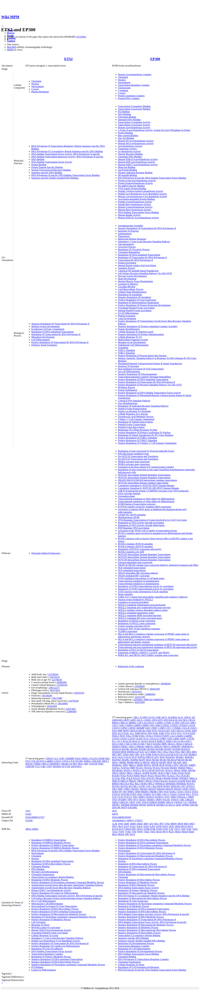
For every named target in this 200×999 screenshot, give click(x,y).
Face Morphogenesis (128, 403)
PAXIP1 (116, 775)
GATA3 (57, 761)
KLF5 (135, 757)
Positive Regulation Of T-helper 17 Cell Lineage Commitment (147, 443)
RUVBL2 (133, 786)
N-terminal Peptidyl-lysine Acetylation (136, 308)
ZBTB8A (160, 805)
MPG (125, 765)
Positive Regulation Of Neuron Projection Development (144, 305)
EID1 (194, 730)
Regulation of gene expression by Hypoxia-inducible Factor (146, 451)
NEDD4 (181, 768)
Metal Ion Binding (126, 167)
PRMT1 (141, 781)
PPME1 (38, 764)
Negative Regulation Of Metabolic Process (138, 927)
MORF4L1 (117, 765)
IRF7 (120, 754)
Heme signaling (125, 594)
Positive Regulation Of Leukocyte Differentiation (54, 893)
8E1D (159, 831)
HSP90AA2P (133, 752)
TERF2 (141, 797)
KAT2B (170, 754)
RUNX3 (124, 786)
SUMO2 (147, 794)
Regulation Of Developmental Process (136, 943)
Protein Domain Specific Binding (47, 167)
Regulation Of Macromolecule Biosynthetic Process (142, 898)
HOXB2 (134, 749)
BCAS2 (178, 720)
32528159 (61, 685)
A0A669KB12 (119, 820)
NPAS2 (177, 770)
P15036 (29, 820)
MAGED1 (170, 757)
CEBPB (137, 725)
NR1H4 (191, 770)
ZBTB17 (116, 805)
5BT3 (114, 826)
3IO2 (156, 824)
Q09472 (130, 820)
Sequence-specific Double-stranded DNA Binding (54, 178)
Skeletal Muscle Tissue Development (135, 281)
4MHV (35, 829)
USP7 (49, 766)
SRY (161, 791)
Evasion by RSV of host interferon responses (139, 628)
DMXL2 (86, 758)
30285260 (51, 706)
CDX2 (122, 725)
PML (123, 778)
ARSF (133, 720)
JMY (137, 754)
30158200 (46, 695)
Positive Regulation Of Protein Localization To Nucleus (144, 432)
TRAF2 (142, 799)
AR (193, 717)
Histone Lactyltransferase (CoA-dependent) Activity (142, 196)
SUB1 (139, 794)
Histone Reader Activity (129, 215)
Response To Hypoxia (128, 231)
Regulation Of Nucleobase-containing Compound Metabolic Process (63, 917)
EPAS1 (143, 733)
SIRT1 (121, 789)
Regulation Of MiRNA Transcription (48, 840)
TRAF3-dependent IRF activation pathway (138, 573)
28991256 (148, 699)
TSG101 (166, 799)
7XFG (153, 831)
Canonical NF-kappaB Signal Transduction (138, 270)
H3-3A (177, 741)
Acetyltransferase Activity (130, 146)
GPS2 (170, 738)
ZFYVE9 (66, 766)
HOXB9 (176, 749)
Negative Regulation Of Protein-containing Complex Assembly (148, 326)
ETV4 (186, 733)
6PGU (140, 829)
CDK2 (193, 722)
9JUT (132, 834)
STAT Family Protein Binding (132, 188)
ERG (107, 758)
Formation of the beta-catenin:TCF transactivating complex (146, 467)
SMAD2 (144, 789)
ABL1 (136, 717)
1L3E (114, 824)
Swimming (123, 347)
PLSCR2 (116, 778)
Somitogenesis (125, 233)
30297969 (139, 702)
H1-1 (114, 741)
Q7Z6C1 (139, 820)
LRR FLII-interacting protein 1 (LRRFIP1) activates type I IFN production (153, 491)
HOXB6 (159, 749)
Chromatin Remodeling (129, 252)
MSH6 (140, 765)
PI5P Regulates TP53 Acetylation (133, 528)
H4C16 (136, 744)
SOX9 (115, 791)
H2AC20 (127, 741)
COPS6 (131, 728)
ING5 (177, 752)
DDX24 (134, 730)
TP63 (129, 799)
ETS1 (28, 761)
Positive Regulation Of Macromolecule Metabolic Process (58, 914)
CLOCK (191, 725)
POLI (143, 778)
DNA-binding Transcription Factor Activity (51, 162)
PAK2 (175, 773)
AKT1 (164, 717)
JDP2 (132, 754)
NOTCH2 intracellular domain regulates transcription (143, 483)
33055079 (78, 693)
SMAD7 (178, 789)
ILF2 (142, 752)
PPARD (167, 778)
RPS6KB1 (171, 783)
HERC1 (125, 746)
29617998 (56, 698)
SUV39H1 (157, 794)
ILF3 (147, 752)
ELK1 (126, 733)
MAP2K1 (189, 757)
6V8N (159, 829)
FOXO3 (157, 736)
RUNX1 (191, 783)
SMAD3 (152, 789)
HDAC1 (172, 744)
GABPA (179, 736)
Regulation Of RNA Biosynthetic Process (50, 864)
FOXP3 (165, 736)
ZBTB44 (57, 766)
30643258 (154, 689)
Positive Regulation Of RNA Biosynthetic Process (55, 909)
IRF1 (183, 752)
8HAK (121, 834)
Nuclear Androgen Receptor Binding (135, 172)
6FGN (184, 826)
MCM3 (163, 760)
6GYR (115, 829)
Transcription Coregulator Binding (134, 106)
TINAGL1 (182, 797)
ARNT (126, 720)
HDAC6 (188, 744)
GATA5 (123, 738)
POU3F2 (151, 778)
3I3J (151, 824)
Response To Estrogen (128, 366)
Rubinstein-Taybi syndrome (131, 666)
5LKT (126, 826)
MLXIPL (177, 762)
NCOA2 (148, 768)
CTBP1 (154, 728)
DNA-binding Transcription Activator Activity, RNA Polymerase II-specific (67, 895)
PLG (178, 775)
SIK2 (114, 789)
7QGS (177, 829)
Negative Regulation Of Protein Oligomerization (141, 334)
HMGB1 (140, 746)
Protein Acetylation (127, 262)
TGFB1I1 (159, 797)
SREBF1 (145, 791)
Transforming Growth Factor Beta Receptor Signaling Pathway (61, 887)
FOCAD (35, 761)
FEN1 (122, 736)
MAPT (142, 760)
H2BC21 (161, 741)
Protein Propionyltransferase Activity (135, 183)
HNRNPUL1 (187, 746)
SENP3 (166, 786)
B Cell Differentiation (128, 313)
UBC (43, 766)
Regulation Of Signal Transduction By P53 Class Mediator (145, 435)
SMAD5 (169, 789)
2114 (27, 811)
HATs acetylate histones (129, 493)
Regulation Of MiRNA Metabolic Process (51, 842)
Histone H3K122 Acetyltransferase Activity (138, 217)
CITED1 (165, 725)
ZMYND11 (76, 766)
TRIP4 (158, 799)
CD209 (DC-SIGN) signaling (132, 514)
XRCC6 (170, 802)
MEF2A (138, 762)
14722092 (80, 37)
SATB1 (142, 786)
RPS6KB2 (181, 783)
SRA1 (81, 764)
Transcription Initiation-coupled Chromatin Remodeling (144, 377)
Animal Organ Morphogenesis (132, 292)
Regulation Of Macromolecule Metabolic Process (141, 893)
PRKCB (116, 781)
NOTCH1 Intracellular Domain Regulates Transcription (144, 475)
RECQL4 (124, 783)
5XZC (171, 826)
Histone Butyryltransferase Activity (134, 209)
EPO (150, 733)
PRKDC (133, 781)
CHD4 (157, 725)
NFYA (145, 770)
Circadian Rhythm (126, 286)
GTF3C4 (65, 761)
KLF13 (121, 757)
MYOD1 (184, 765)
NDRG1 (87, 761)
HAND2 (157, 744)
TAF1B (181, 794)
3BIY (146, 824)
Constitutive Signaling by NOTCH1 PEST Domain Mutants (146, 485)
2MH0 (133, 824)
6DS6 (177, 826)
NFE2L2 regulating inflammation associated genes (142, 605)
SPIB (137, 791)
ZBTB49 (134, 805)
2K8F (126, 824)
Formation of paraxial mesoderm (133, 602)
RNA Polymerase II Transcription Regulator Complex (143, 959)
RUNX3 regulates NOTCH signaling (135, 544)
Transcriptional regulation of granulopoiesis (138, 581)
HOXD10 (185, 749)
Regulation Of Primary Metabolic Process (51, 956)
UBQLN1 (124, 802)
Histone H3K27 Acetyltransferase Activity (138, 164)
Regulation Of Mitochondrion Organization (138, 302)
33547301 (70, 709)
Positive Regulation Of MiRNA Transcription (52, 845)
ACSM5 (143, 717)
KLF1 (115, 757)
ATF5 (160, 720)
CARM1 (159, 722)
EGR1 (188, 730)
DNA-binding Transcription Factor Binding (138, 212)
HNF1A (167, 746)
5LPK (152, 826)
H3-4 (183, 741)
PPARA (159, 778)
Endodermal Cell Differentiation (133, 345)
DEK (148, 730)
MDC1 (115, 762)
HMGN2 (158, 746)
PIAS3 (158, 775)
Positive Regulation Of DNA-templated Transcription (143, 379)
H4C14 (129, 744)
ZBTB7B (151, 805)
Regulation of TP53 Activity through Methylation (141, 525)
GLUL (146, 738)
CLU (56, 758)
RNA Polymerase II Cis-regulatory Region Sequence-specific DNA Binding (67, 151)
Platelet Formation (126, 316)
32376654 (53, 674)
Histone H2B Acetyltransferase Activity (136, 162)
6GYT (122, 829)
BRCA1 (124, 722)
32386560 (71, 711)
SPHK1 (130, 791)
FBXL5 (115, 736)
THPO (173, 797)
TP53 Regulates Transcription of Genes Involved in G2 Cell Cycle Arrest (152, 520)
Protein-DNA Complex (129, 98)
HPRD (10, 49)
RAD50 (182, 781)
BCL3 (186, 720)
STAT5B (93, 764)
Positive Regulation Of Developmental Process (140, 951)
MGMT (162, 762)
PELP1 (143, 775)
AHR (158, 717)
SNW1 (192, 789)
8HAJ (115, 834)
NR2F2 (122, 773)
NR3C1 (105, 761)
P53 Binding (124, 111)
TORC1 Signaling (126, 350)
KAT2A (162, 754)
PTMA (156, 781)
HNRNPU (176, 746)
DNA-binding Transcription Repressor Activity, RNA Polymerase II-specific (67, 156)
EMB (137, 733)
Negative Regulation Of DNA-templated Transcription (57, 959)
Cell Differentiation (40, 339)
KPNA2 (142, 757)
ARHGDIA (117, 720)
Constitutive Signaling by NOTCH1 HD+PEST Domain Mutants (148, 488)
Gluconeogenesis (126, 244)
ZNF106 (194, 805)
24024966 (62, 703)
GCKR (139, 738)
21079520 (73, 701)
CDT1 (115, 725)
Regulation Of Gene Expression (133, 901)
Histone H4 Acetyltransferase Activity (136, 143)
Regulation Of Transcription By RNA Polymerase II (55, 334)
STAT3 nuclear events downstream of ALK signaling (143, 591)
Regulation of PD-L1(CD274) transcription (138, 650)
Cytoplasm (123, 90)
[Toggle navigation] (2, 26)
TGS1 (167, 797)
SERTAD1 (176, 786)
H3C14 (115, 744)
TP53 (114, 799)
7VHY (121, 831)
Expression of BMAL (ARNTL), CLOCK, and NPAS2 (144, 652)
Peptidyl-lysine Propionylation (132, 408)
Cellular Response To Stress (131, 964)
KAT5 (177, 754)
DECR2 (142, 730)
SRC (86, 764)
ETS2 (68, 59)
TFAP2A (150, 797)
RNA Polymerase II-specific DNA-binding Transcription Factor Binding (65, 175)
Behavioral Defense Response (132, 239)
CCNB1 (167, 722)
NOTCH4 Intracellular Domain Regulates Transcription (144, 560)
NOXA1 (169, 770)
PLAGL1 (171, 775)
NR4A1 (138, 773)
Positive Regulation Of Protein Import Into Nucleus (142, 355)
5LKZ (146, 826)
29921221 (53, 687)
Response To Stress (40, 925)
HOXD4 (116, 752)
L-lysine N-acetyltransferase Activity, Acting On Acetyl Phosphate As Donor (154, 130)
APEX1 (187, 717)
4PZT (192, 824)
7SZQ (195, 829)
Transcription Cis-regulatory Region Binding (52, 877)
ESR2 (161, 733)
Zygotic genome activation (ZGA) (134, 626)
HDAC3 (180, 744)
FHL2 (129, 736)
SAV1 (149, 786)
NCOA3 (156, 768)
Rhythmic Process (126, 387)
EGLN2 (94, 758)
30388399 (61, 682)
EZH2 (192, 733)
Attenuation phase (126, 496)
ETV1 (180, 733)
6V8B (146, 829)
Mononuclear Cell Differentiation (47, 903)
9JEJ (127, 834)
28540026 (165, 683)
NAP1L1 (116, 768)
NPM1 (184, 770)
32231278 (139, 697)
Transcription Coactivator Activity (134, 125)
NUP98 (145, 773)
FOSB (135, 736)
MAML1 (180, 757)
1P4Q (120, 824)
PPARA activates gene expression (134, 461)
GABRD (49, 761)
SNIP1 (185, 789)
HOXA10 (116, 749)
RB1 (194, 781)
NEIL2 (189, 768)
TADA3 (174, 794)
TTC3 (37, 766)
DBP (120, 730)
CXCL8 (185, 728)
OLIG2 (161, 773)
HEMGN (116, 746)
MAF (162, 757)
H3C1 (189, 741)
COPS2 (123, 728)
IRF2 (188, 752)
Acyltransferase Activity (129, 151)
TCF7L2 (128, 797)
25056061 (138, 699)
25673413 (54, 677)
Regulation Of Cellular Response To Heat (137, 430)
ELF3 (120, 733)
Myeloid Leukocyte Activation (45, 927)
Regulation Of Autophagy (130, 294)
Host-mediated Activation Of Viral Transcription (141, 369)
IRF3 (194, 752)
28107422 (54, 690)
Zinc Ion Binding (126, 138)
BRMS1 (132, 722)
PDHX (137, 775)
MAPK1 (126, 760)
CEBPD (145, 725)
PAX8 (187, 773)
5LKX (139, 826)
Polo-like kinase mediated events (133, 453)
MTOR (155, 765)
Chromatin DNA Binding (130, 156)
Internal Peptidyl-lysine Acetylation (134, 310)
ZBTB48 (125, 805)
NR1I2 (115, 773)
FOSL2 (149, 736)
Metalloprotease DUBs (129, 517)
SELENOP (157, 786)
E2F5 (173, 730)
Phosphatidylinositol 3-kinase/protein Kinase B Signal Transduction (150, 363)
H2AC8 (152, 741)
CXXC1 (193, 728)
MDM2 (122, 762)
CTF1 (168, 728)
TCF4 (121, 797)
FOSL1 (142, 736)
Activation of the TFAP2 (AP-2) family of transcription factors (147, 530)
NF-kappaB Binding (127, 175)
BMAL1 (116, 722)
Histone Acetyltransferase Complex (134, 74)
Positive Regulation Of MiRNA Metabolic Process (55, 848)
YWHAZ (178, 802)
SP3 (125, 791)
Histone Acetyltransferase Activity (134, 127)
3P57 (161, 824)
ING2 (166, 752)
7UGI (114, 831)
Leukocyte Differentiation (43, 970)
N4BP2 (192, 765)
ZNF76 (124, 807)
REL (132, 783)
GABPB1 (188, 736)
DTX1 (155, 730)
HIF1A (132, 746)
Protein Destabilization (129, 329)
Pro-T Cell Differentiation (43, 901)
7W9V (140, 831)
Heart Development (127, 278)
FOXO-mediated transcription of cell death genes (141, 578)
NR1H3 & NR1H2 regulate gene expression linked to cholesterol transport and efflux (158, 565)
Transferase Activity (127, 148)
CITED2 (174, 725)
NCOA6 (165, 768)
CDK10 (49, 758)
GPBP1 (163, 738)
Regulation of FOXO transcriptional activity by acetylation (146, 586)
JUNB (148, 754)
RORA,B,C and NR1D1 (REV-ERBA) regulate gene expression (148, 655)
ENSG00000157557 (35, 817)
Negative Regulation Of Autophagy (134, 297)
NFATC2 (137, 770)
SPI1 (74, 764)
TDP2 (100, 764)
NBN (132, 768)
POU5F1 (29, 764)
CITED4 (183, 725)
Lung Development (127, 318)
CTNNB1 (176, 728)
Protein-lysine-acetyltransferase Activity (137, 180)
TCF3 (115, 797)
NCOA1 (140, 768)
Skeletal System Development (45, 326)
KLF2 (128, 757)
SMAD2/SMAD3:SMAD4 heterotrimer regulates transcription (147, 480)
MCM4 (181, 760)
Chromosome (124, 87)
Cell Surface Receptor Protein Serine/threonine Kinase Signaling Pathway (66, 898)
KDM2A (193, 754)
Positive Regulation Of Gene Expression (137, 300)
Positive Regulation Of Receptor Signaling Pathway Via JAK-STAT (150, 384)
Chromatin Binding (127, 117)
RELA (138, 783)
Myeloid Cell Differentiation (44, 872)
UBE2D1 (189, 799)
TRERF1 (150, 799)
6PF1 (134, 829)
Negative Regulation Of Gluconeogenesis (137, 374)
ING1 (159, 752)
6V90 (165, 829)
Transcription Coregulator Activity (134, 122)
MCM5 (188, 760)
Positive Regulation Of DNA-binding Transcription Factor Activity (149, 392)
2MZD (139, 824)
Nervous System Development (132, 276)
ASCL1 (140, 720)
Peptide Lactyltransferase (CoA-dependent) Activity (142, 194)
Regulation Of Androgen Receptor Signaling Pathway (143, 406)
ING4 (171, 752)
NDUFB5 (96, 761)
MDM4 (130, 762)
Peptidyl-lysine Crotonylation (132, 424)
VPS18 (145, 802)
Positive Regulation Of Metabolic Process (51, 919)
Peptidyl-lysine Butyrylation (131, 427)
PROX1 (149, 781)
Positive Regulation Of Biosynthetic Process (139, 879)
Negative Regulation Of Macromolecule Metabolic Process (146, 925)
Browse (10, 33)
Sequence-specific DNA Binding (46, 172)
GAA (172, 736)
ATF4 (154, 720)
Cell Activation (38, 922)
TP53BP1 (122, 799)
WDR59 (153, 802)
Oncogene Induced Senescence (45, 553)
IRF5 (114, 754)
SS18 (166, 791)
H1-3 (120, 741)
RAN (188, 781)
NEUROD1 (117, 770)
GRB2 (176, 738)
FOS (42, 761)
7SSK (188, 829)
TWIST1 (175, 799)
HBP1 (164, 744)
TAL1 (188, 794)
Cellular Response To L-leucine (133, 414)
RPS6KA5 (160, 783)
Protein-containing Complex (131, 95)
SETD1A (190, 786)
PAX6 (181, 773)
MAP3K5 (116, 760)
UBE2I (115, 802)
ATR (165, 720)
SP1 (120, 791)
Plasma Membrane (40, 91)
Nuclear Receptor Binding (130, 154)
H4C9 (149, 744)
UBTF (132, 802)
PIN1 (163, 775)
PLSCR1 (185, 775)
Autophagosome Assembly (130, 225)
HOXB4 (151, 749)
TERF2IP (29, 766)
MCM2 (155, 760)
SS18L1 (173, 791)
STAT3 (195, 791)
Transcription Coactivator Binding (134, 109)
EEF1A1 (180, 730)
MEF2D (154, 762)
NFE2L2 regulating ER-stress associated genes (140, 618)
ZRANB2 (132, 807)
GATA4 (115, 738)
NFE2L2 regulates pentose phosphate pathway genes (143, 610)
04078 (115, 814)
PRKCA (193, 778)
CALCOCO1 (148, 722)
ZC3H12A (170, 805)
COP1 (62, 758)
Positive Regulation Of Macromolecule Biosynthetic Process (146, 874)
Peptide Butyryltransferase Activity (134, 204)
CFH (151, 725)
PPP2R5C (184, 778)
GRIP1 (183, 738)
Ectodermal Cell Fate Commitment (47, 329)
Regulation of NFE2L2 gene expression (136, 620)
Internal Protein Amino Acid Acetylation (137, 265)
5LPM (159, 826)
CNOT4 (116, 728)
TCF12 (195, 794)
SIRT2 (127, 789)
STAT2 (187, 791)
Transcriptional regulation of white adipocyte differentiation (146, 499)
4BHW (173, 824)
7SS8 (182, 829)
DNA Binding (37, 159)
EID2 (114, 733)
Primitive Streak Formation (44, 345)
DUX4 (161, 730)
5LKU (133, 826)
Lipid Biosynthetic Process (130, 289)
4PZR (180, 824)
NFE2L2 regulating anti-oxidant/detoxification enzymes (144, 607)
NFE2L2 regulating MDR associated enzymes (139, 615)
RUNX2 (116, 786)
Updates (11, 41)
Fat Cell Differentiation (129, 371)
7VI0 (133, 831)
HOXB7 (168, 749)
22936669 (139, 686)
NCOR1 (79, 761)
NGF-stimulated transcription (132, 567)
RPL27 (151, 783)
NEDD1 (173, 768)
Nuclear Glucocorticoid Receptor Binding (51, 170)
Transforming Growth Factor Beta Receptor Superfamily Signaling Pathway (67, 885)
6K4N (128, 829)
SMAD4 (161, 789)
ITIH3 (126, 754)
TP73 (135, 799)
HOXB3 (142, 749)
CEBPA (128, 725)
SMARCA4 (66, 764)
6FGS (190, 826)
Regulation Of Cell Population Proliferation (138, 967)
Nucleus (35, 84)
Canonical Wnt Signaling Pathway (134, 400)
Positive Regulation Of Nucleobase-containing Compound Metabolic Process (67, 882)
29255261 (136, 691)
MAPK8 (134, 760)
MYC (176, 765)
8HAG (178, 831)
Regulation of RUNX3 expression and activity (139, 549)
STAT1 (180, 791)
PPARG (175, 778)
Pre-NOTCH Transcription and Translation (138, 456)
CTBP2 (161, 728)
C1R (139, 722)
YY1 (185, 802)
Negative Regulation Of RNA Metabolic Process (141, 917)
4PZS (186, 824)
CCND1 (176, 722)
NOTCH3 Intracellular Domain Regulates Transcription (144, 554)
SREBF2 (154, 791)
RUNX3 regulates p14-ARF (131, 552)
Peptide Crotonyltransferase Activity (135, 202)
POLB (129, 778)
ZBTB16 (192, 802)
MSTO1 (147, 765)
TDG (135, 797)
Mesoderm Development (43, 337)
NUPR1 (153, 773)
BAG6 (171, 720)
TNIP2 (191, 797)
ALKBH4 (172, 717)
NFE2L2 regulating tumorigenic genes (136, 613)
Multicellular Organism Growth (133, 339)
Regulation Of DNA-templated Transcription (52, 331)
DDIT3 (126, 730)
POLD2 (136, 778)
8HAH (185, 831)
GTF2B (190, 738)
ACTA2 (151, 717)
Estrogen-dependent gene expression (135, 562)
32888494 (149, 694)
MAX (148, 760)
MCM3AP (172, 760)
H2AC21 (136, 741)
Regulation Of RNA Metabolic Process (49, 879)
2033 (114, 811)
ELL (132, 733)
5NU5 (165, 826)
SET (183, 786)
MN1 (185, 762)
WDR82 (161, 802)
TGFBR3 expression (127, 631)
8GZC (171, 831)
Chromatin (36, 81)
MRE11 (132, 765)
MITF (169, 762)
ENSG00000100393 (121, 817)
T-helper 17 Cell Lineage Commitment (136, 419)
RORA (144, 783)
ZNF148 (116, 807)
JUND (155, 754)
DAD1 (78, 758)
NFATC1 (128, 770)
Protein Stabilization (127, 390)
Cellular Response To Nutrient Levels (135, 331)
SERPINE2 (55, 764)
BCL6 (192, 720)
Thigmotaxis (124, 236)
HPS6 (123, 752)
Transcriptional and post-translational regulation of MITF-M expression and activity (157, 644)
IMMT (153, 752)
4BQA (28, 829)
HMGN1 (149, 746)
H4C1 (122, 744)
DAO (114, 730)
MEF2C (146, 762)
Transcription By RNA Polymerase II (135, 260)
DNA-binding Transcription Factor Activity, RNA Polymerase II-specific (65, 154)
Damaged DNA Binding (129, 119)
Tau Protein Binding (127, 170)
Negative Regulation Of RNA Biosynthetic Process (55, 962)
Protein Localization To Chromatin (134, 411)
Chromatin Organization (42, 874)
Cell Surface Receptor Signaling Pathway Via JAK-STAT (145, 273)
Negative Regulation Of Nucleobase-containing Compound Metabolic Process (68, 964)
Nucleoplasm (37, 86)
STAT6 (133, 794)
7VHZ (128, 831)
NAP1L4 (125, 768)
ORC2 (168, 773)
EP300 (155, 59)
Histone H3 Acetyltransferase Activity (136, 141)
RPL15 (45, 764)
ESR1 (155, 733)
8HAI (191, 831)
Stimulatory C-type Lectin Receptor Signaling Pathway (144, 241)
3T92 (167, 824)
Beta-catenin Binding (128, 135)
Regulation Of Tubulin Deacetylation (135, 422)
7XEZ (146, 831)
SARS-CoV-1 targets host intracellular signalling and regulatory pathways (153, 597)
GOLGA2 (154, 738)
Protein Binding (38, 164)
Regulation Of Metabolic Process (133, 906)
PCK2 (123, 775)
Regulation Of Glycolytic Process (134, 249)
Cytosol (35, 89)
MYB (162, 765)
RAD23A (173, 781)
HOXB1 (126, 749)
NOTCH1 (159, 770)
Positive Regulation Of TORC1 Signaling (137, 438)
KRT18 (149, 757)
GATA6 (131, 738)
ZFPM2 (185, 805)
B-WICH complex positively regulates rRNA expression (144, 506)
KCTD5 (184, 754)
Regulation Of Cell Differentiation (134, 948)
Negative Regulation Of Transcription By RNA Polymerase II (60, 323)
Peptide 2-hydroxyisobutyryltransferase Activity (140, 191)
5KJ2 (120, 826)
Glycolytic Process (127, 247)
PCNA (130, 775)
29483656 (158, 699)
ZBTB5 (142, 805)
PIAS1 (151, 775)
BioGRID (11, 47)
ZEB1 (178, 805)
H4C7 (143, 744)
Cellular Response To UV (130, 337)
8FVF (165, 831)
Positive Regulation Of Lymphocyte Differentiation (55, 946)
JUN (72, 761)
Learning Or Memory (128, 284)
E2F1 (167, 730)
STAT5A (116, 794)
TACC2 (165, 794)
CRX (147, 728)
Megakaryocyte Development (132, 342)
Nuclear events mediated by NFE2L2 (135, 599)
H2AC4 (144, 741)
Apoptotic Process (126, 268)
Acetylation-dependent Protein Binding (136, 199)
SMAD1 (135, 789)
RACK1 (164, 781)
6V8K (153, 829)
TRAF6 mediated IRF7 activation (134, 575)
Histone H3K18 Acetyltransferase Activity (138, 159)
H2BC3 (169, 741)
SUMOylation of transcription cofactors (137, 504)
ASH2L (147, 720)
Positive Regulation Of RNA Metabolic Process (140, 848)
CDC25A (184, 722)
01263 (28, 814)
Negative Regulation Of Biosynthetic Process (139, 933)
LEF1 (156, 757)
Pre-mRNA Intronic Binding (131, 186)
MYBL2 (169, 765)
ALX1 (180, 717)
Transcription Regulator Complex (134, 85)
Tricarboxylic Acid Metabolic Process (136, 416)
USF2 (138, 802)
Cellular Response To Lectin (44, 935)
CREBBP (69, 758)
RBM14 (116, 783)
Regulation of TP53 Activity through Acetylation (141, 522)
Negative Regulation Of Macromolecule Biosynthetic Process (147, 930)
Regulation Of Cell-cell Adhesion (47, 948)
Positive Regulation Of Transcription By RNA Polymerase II (60, 342)
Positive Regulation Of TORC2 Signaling (137, 440)
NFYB (151, 770)
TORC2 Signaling (126, 353)
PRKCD (124, 781)
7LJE (170, 829)
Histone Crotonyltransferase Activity (135, 207)
